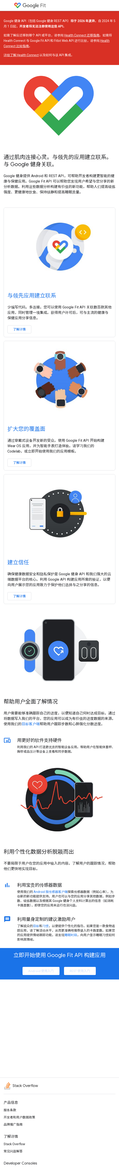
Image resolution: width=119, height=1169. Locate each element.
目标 (36, 926)
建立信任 (18, 562)
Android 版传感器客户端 (51, 892)
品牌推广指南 (13, 1124)
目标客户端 (31, 724)
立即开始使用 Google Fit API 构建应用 (60, 955)
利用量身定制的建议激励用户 (46, 919)
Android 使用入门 (41, 971)
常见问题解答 (13, 1151)
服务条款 (10, 1110)
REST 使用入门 (80, 971)
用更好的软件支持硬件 (39, 740)
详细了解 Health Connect (21, 55)
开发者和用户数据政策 (19, 1117)
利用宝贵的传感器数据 (39, 885)
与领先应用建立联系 (31, 295)
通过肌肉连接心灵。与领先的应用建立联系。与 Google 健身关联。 (58, 161)
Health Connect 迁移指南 (81, 35)
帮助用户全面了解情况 (31, 701)
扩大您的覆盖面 (26, 429)
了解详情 (19, 329)
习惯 (45, 926)
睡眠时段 (70, 935)
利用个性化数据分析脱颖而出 (39, 851)
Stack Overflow (14, 1144)
